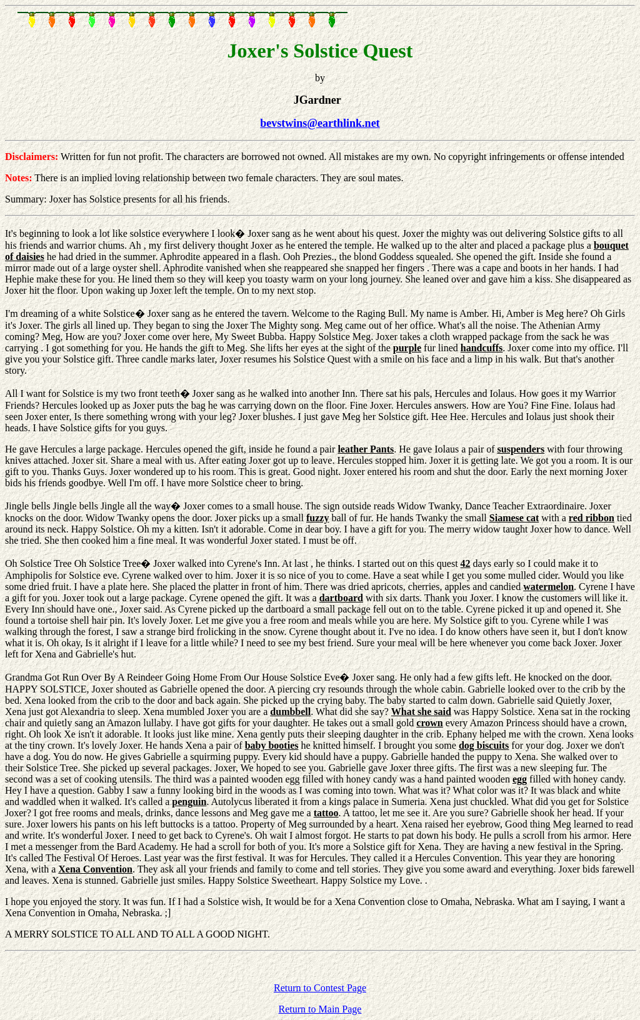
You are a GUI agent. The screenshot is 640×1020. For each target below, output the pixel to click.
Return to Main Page (320, 1009)
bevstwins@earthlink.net (319, 123)
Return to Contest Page (320, 987)
